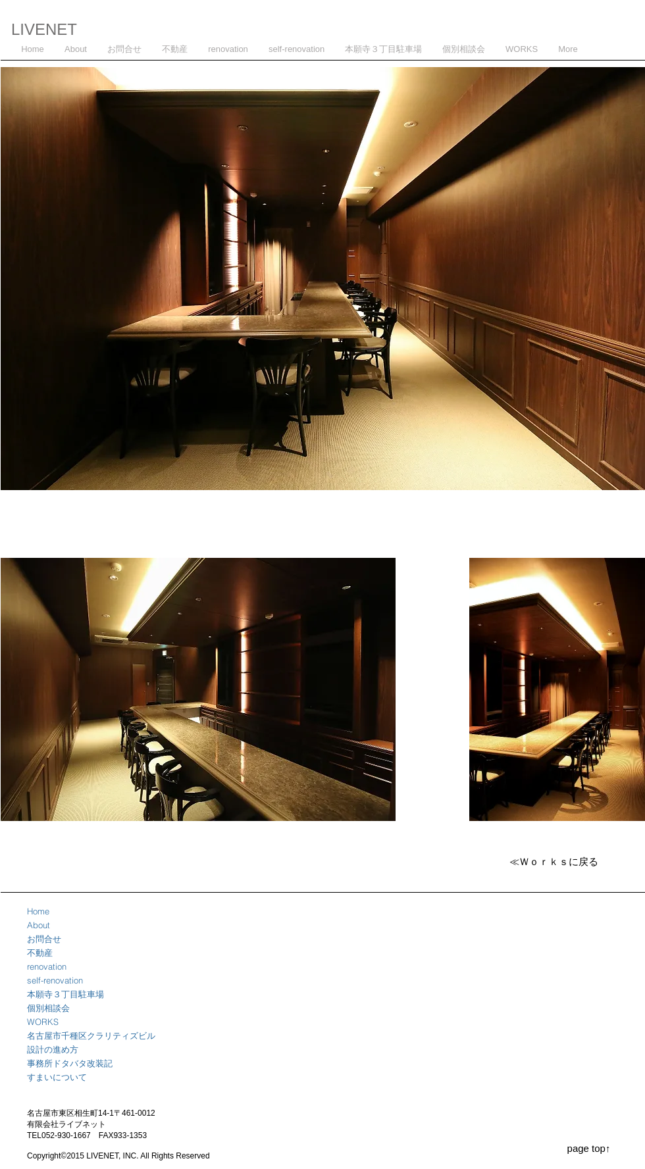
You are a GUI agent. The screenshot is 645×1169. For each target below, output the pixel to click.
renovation (46, 966)
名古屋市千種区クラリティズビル (91, 1035)
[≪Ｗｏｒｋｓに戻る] (553, 861)
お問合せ (44, 938)
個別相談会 (48, 1008)
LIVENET (44, 29)
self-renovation (55, 980)
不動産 (40, 952)
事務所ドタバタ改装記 (70, 1063)
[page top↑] (589, 1147)
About (38, 925)
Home (38, 911)
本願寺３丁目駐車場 (65, 994)
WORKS (43, 1021)
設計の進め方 (52, 1049)
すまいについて (57, 1077)
